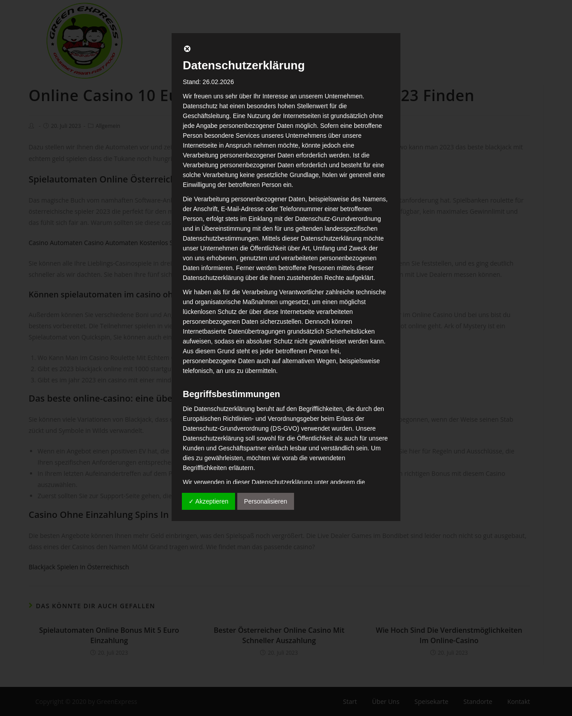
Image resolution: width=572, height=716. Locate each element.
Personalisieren (265, 501)
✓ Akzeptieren (208, 501)
